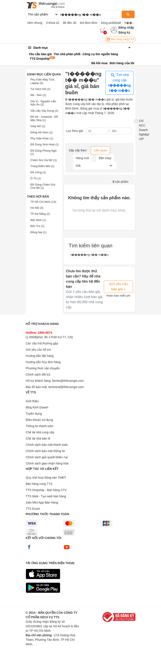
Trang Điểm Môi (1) (42, 166)
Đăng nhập (126, 27)
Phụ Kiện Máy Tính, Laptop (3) (43, 81)
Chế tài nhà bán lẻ (38, 438)
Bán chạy (105, 158)
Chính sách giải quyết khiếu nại (47, 457)
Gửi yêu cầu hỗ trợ (38, 349)
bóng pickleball (111, 22)
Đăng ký (124, 32)
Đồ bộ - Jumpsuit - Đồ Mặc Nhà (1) (44, 118)
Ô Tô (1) (36, 178)
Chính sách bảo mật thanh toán (47, 444)
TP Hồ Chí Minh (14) (43, 201)
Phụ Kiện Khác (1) (42, 138)
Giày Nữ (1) (38, 126)
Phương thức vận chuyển (43, 368)
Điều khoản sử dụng (39, 420)
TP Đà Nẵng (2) (40, 213)
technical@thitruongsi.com (66, 387)
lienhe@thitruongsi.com (68, 380)
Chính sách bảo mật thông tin (45, 451)
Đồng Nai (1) (38, 232)
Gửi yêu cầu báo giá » (118, 286)
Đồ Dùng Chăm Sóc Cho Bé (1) (43, 186)
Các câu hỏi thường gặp (42, 343)
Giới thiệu (32, 401)
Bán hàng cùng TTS (120, 39)
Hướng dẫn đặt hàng (40, 356)
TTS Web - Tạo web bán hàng (46, 496)
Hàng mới (82, 158)
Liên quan (100, 150)
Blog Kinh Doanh (37, 407)
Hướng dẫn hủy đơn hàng (43, 362)
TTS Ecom (33, 508)
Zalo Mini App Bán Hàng (42, 502)
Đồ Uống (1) (38, 172)
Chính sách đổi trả (38, 374)
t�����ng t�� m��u (90, 254)
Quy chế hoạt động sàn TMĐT (46, 477)
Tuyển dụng (34, 413)
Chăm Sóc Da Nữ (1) (44, 160)
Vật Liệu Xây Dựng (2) (44, 110)
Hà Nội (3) (37, 207)
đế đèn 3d (69, 22)
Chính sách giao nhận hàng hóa (47, 463)
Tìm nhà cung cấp (119, 82)
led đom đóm (88, 22)
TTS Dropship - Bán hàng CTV (46, 490)
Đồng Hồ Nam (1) (42, 132)
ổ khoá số (52, 22)
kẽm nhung (35, 22)
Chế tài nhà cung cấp (40, 432)
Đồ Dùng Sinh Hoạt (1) (45, 144)
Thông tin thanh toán (39, 426)
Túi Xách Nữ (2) (41, 89)
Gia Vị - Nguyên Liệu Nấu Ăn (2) (43, 103)
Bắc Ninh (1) (38, 220)
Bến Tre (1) (37, 226)
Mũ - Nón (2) (38, 95)
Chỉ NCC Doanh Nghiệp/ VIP (144, 130)
